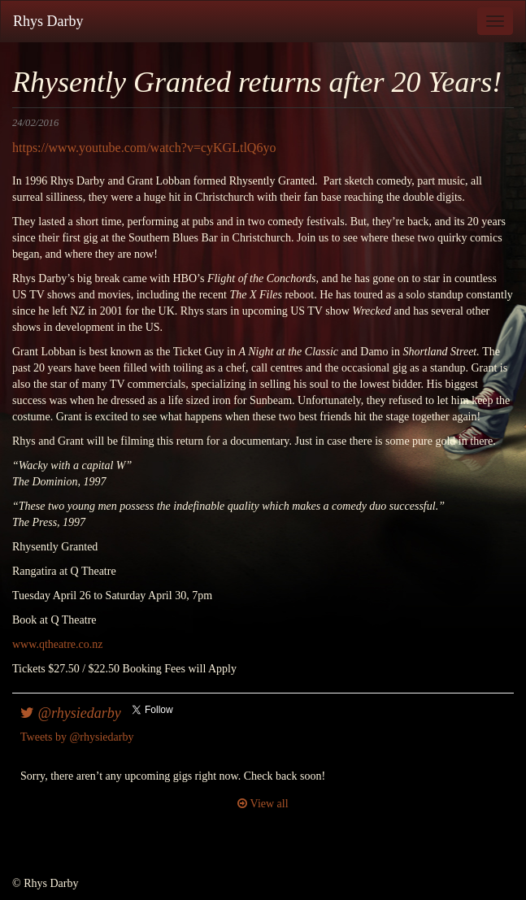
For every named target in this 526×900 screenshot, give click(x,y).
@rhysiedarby (70, 713)
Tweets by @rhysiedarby (76, 737)
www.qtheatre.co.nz (57, 644)
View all (262, 804)
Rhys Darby (48, 21)
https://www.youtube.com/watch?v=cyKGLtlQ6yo (144, 147)
